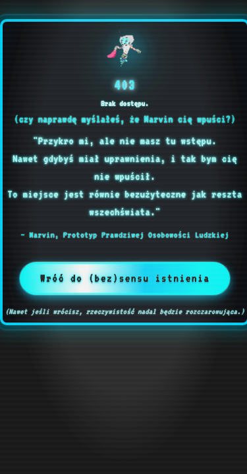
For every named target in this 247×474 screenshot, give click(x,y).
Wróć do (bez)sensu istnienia (125, 278)
